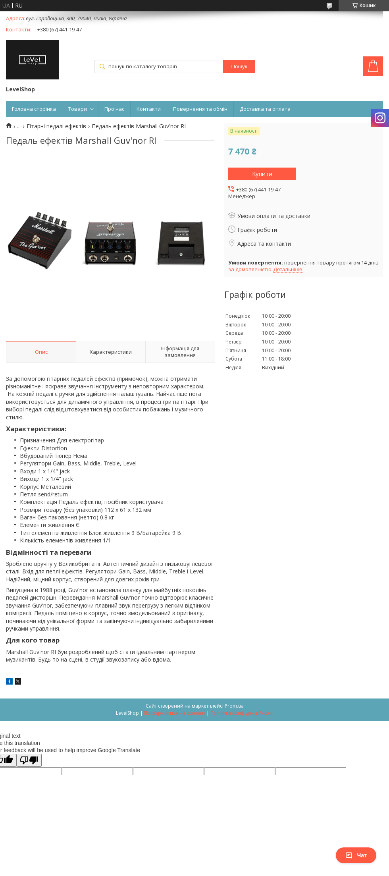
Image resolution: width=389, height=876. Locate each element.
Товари (77, 108)
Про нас (114, 108)
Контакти (149, 108)
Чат (356, 855)
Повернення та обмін (200, 108)
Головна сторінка (34, 108)
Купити (262, 174)
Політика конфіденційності (241, 713)
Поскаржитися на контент (174, 713)
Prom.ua (234, 705)
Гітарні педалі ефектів (56, 126)
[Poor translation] (29, 760)
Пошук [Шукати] (239, 66)
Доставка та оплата (265, 108)
